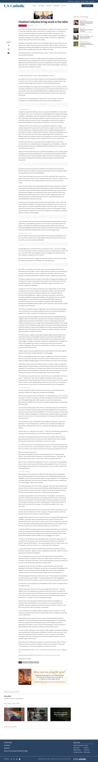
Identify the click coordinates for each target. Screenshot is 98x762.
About (34, 5)
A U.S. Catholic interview (86, 32)
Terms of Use (62, 759)
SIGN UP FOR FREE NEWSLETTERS (16, 751)
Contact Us (86, 750)
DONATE (7, 745)
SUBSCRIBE (8, 742)
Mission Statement (78, 745)
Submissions (87, 752)
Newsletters (77, 1)
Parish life (36, 662)
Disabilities (25, 662)
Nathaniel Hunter (60, 716)
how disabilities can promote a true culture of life (46, 655)
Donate (82, 1)
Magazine (56, 5)
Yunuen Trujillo (14, 716)
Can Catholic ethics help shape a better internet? (60, 713)
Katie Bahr (30, 25)
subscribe (87, 6)
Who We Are (76, 748)
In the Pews (22, 25)
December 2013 (38, 650)
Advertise (86, 748)
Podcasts (49, 5)
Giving (64, 5)
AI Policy (86, 745)
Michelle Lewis (83, 46)
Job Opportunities (78, 752)
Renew (87, 1)
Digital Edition (71, 1)
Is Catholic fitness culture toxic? (37, 713)
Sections (41, 5)
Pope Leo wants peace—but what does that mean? (86, 37)
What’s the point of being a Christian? (86, 30)
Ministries (31, 662)
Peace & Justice (84, 35)
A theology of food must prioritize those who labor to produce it (87, 44)
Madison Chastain (37, 716)
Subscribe (92, 1)
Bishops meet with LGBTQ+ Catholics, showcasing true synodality (14, 713)
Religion (82, 28)
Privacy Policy (68, 759)
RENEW (6, 748)
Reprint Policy (77, 750)
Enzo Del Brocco (84, 39)
